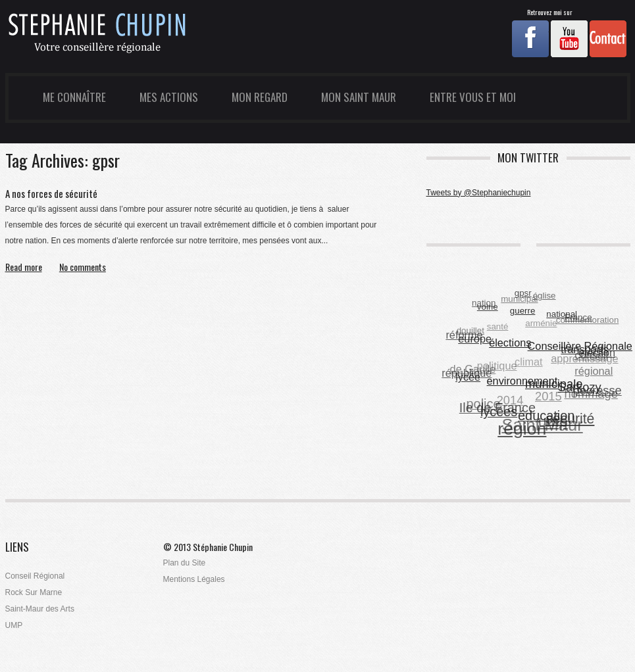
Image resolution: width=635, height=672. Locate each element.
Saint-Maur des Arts (39, 608)
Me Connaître (74, 97)
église (544, 296)
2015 (548, 397)
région (521, 429)
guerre (523, 310)
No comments (82, 267)
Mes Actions (169, 97)
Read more (23, 267)
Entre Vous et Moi (473, 97)
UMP (14, 625)
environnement (522, 381)
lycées (498, 411)
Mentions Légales (194, 579)
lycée (467, 377)
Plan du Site (184, 562)
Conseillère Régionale (580, 346)
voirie (487, 307)
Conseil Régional (35, 576)
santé (497, 327)
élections (511, 342)
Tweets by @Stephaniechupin (478, 192)
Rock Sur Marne (34, 592)
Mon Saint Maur (358, 97)
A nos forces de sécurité (51, 193)
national (562, 314)
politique (496, 366)
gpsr (523, 293)
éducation (546, 415)
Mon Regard (260, 97)
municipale (554, 384)
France (578, 317)
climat (528, 362)
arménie (541, 324)
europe (475, 339)
